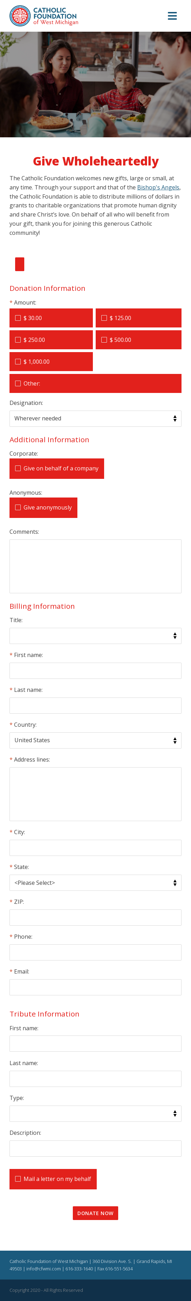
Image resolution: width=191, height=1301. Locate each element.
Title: (16, 620)
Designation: (26, 403)
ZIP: (19, 902)
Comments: (24, 532)
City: (19, 832)
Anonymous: (25, 492)
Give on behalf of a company (61, 468)
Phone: (23, 936)
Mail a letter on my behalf (57, 1179)
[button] (172, 16)
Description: (25, 1133)
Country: (25, 724)
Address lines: (32, 759)
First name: (28, 655)
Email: (21, 971)
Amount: (25, 302)
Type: (16, 1098)
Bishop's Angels (158, 187)
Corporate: (23, 453)
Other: (32, 383)
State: (21, 867)
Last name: (28, 690)
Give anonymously (48, 507)
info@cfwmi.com (43, 1268)
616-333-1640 (79, 1268)
